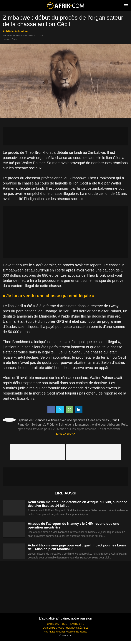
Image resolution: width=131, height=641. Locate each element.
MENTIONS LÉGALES (77, 628)
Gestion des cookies (77, 631)
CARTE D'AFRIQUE (57, 624)
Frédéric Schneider (15, 31)
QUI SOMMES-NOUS (53, 628)
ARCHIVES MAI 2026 (54, 631)
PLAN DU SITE (76, 624)
